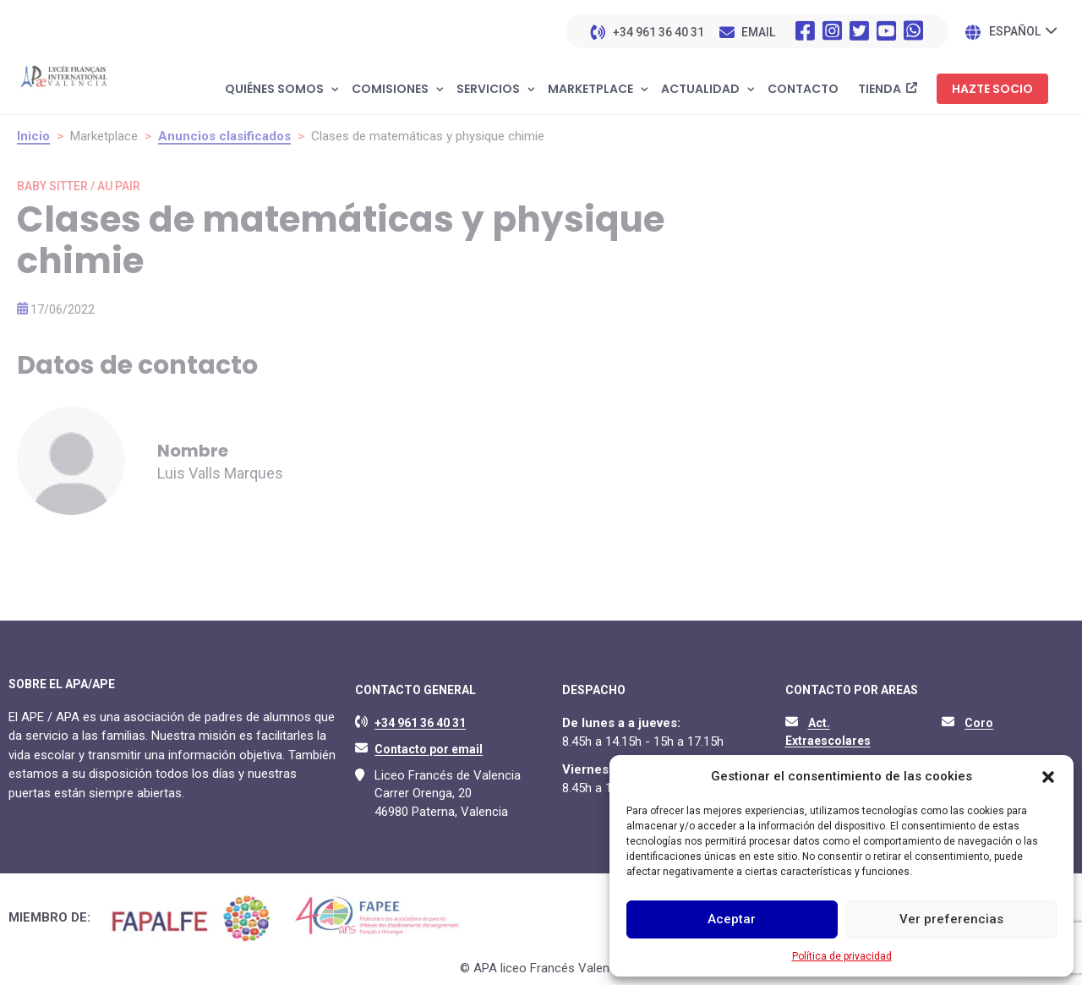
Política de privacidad (842, 956)
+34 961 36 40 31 (658, 32)
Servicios (488, 89)
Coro (979, 723)
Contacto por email (428, 749)
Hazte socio (992, 88)
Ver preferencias (951, 919)
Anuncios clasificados (224, 136)
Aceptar (732, 919)
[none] (1023, 30)
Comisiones (390, 89)
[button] (1048, 777)
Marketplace (590, 89)
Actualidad (700, 89)
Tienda (879, 89)
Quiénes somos (274, 89)
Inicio (33, 136)
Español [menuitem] (1015, 32)
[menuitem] (1023, 30)
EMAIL (758, 32)
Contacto (803, 89)
